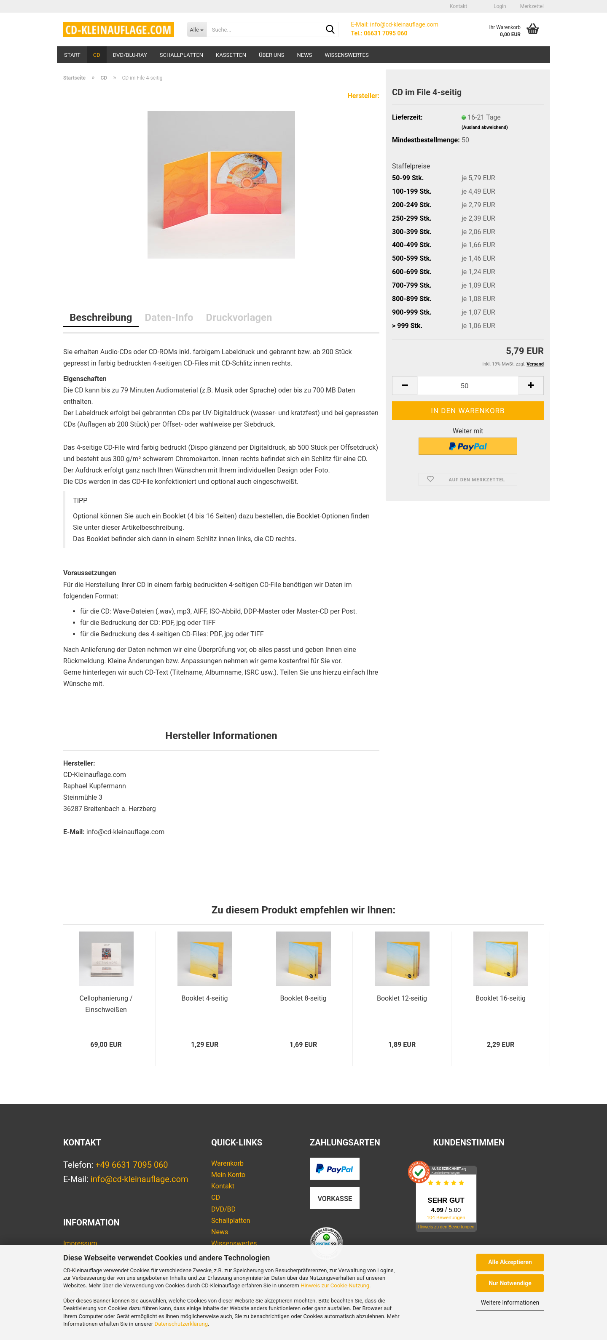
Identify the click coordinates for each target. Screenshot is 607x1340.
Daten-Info (169, 317)
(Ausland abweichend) (485, 127)
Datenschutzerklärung (181, 1324)
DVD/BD (223, 1209)
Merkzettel (531, 6)
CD (96, 55)
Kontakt (458, 6)
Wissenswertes (346, 55)
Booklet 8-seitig (303, 998)
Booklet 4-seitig (204, 998)
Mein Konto (228, 1175)
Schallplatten (181, 55)
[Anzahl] (467, 385)
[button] (479, 6)
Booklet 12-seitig (402, 998)
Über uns (272, 55)
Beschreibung (101, 317)
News (304, 55)
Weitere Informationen (510, 1302)
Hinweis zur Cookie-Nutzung (335, 1285)
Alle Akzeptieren (510, 1262)
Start (72, 55)
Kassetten (231, 55)
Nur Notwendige (510, 1283)
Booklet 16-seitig (500, 998)
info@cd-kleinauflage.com (139, 1179)
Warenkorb (227, 1163)
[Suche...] (197, 29)
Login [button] (499, 6)
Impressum (80, 1243)
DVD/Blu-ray (130, 55)
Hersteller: (363, 96)
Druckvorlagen (239, 317)
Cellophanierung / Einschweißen (105, 1004)
